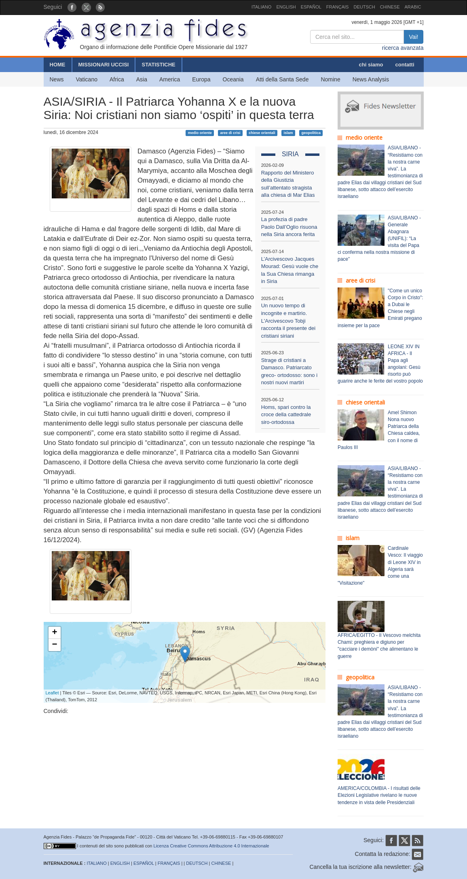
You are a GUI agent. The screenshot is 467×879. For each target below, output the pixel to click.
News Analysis (371, 79)
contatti (404, 65)
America (169, 79)
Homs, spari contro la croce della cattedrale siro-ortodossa (286, 414)
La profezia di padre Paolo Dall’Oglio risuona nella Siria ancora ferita (289, 226)
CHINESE (390, 6)
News (57, 79)
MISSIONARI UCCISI (103, 65)
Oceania (233, 79)
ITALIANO (261, 6)
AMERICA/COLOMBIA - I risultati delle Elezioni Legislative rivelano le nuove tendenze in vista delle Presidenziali (379, 795)
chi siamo (371, 65)
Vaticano (86, 79)
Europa (201, 79)
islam (288, 133)
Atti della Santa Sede (282, 79)
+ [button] (54, 633)
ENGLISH (286, 6)
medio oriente (200, 133)
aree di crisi (230, 133)
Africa (117, 79)
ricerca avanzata (403, 48)
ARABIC (413, 6)
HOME (58, 65)
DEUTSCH (364, 6)
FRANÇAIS (337, 6)
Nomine (330, 79)
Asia (141, 79)
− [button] (54, 645)
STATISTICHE (158, 65)
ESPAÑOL (311, 6)
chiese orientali (262, 133)
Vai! (413, 37)
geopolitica (311, 133)
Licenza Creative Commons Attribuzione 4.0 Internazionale (211, 845)
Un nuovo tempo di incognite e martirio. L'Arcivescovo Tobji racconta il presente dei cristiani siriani (288, 320)
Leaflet (52, 692)
